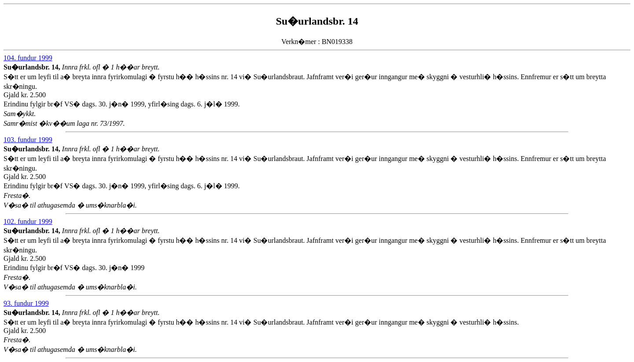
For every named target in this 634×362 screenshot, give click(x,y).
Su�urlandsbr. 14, (33, 67)
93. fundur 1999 (26, 303)
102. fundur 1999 (28, 221)
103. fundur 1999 (28, 139)
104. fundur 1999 (28, 58)
